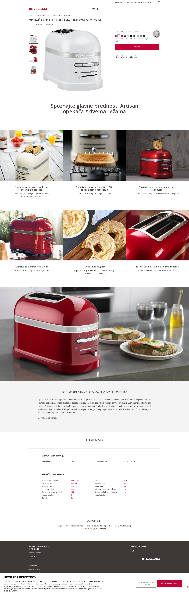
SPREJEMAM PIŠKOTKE (169, 584)
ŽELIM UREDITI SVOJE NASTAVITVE (145, 584)
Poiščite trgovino (34, 570)
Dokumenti (49, 24)
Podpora (118, 2)
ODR (30, 560)
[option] (33, 39)
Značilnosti (38, 24)
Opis (30, 24)
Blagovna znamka (35, 553)
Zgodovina (32, 556)
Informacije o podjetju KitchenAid (140, 2)
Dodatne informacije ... (48, 418)
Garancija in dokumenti (37, 573)
